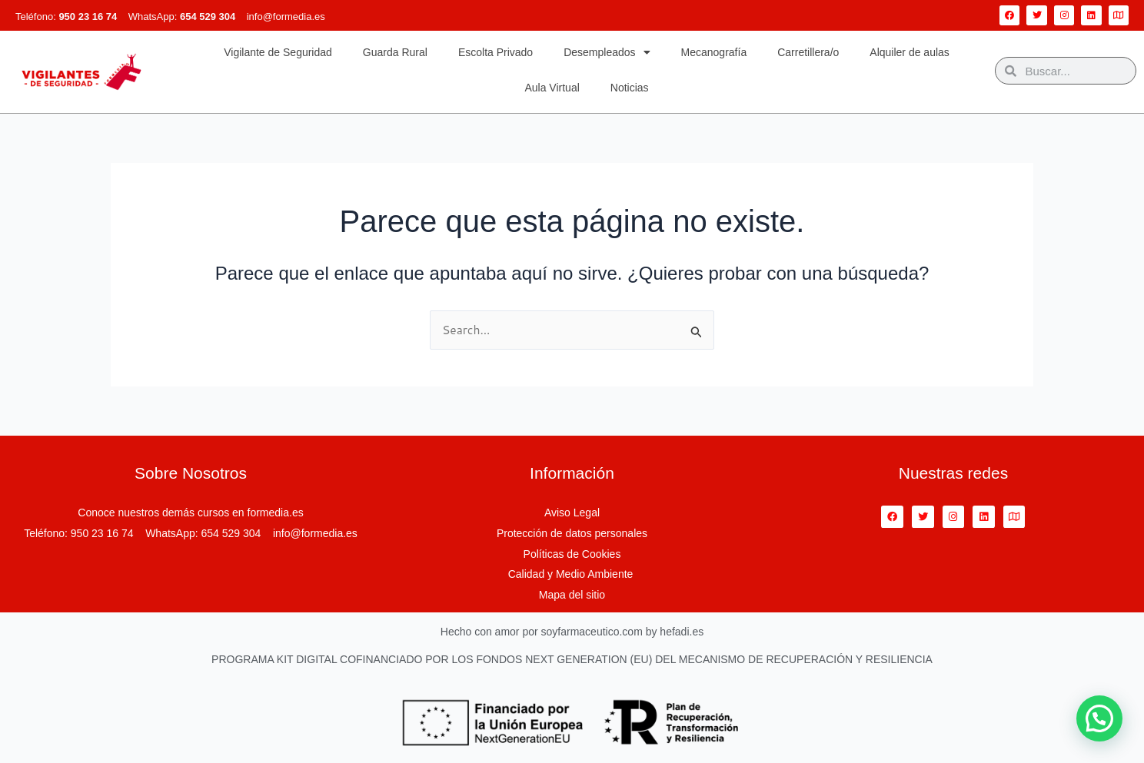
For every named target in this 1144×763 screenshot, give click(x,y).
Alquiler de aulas (909, 52)
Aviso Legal (572, 514)
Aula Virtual (551, 87)
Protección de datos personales (572, 534)
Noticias (629, 87)
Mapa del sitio (572, 595)
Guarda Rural (395, 52)
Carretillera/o (808, 52)
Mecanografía (714, 52)
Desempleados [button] (607, 52)
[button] (1099, 718)
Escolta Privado (495, 52)
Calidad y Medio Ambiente (572, 575)
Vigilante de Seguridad (278, 52)
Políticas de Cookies (572, 554)
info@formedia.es (286, 16)
